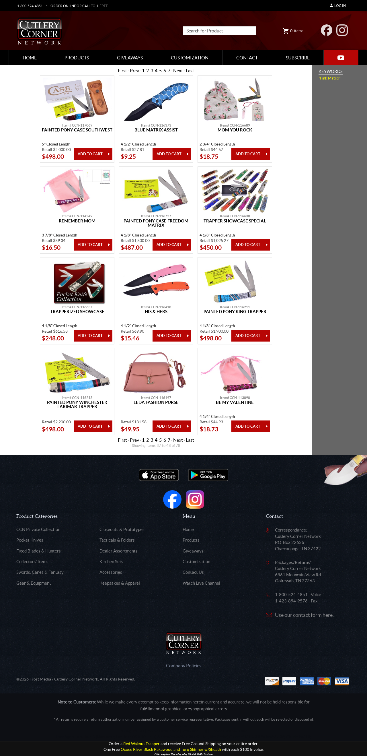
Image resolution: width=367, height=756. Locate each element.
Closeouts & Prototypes (122, 529)
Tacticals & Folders (117, 540)
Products (77, 57)
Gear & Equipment (33, 583)
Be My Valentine (235, 402)
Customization (189, 57)
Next (178, 70)
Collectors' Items (32, 561)
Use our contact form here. (304, 615)
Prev (134, 70)
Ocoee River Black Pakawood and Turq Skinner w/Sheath (171, 749)
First (122, 70)
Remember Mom (77, 221)
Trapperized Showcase (77, 311)
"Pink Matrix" (330, 78)
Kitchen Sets (111, 561)
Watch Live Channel (201, 583)
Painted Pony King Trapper (235, 311)
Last (190, 70)
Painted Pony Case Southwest (77, 130)
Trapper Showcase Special (235, 221)
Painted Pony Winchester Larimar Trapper (77, 404)
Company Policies (183, 665)
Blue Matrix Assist (156, 130)
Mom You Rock (235, 130)
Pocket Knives (29, 540)
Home (30, 57)
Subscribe (298, 57)
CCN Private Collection (38, 529)
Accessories (110, 572)
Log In (338, 5)
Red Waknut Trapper (141, 744)
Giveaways (130, 57)
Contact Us (193, 572)
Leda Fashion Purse (156, 402)
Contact (247, 57)
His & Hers (156, 311)
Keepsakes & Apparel (119, 583)
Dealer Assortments (118, 550)
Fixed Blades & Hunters (38, 550)
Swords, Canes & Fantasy (40, 572)
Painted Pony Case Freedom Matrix (156, 223)
